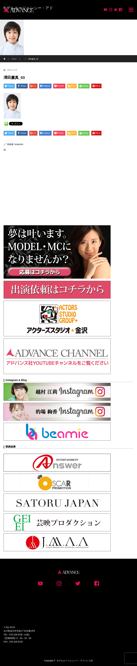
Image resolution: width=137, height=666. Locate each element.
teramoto (19, 144)
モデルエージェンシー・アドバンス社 (75, 660)
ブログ (14, 59)
